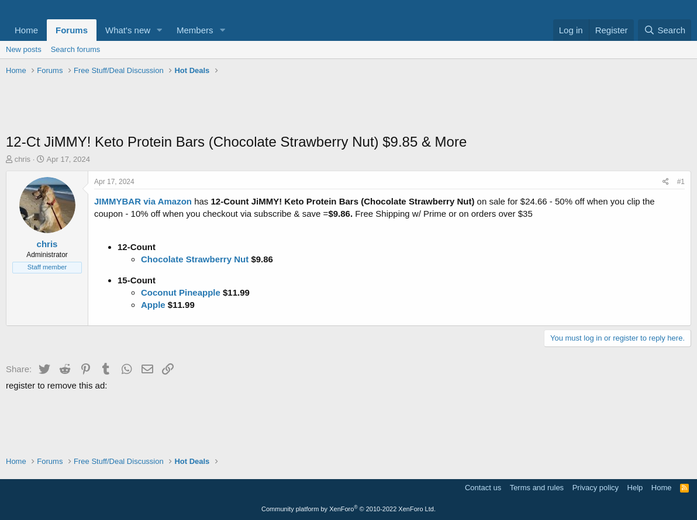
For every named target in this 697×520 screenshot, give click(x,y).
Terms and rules (537, 487)
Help (635, 487)
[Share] (665, 182)
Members (195, 30)
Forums (72, 30)
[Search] (664, 30)
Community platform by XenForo (348, 508)
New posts (24, 49)
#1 (681, 182)
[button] (159, 30)
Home (26, 30)
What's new (127, 30)
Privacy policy (595, 487)
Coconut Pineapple (180, 292)
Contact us (483, 487)
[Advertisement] (348, 105)
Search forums (76, 49)
